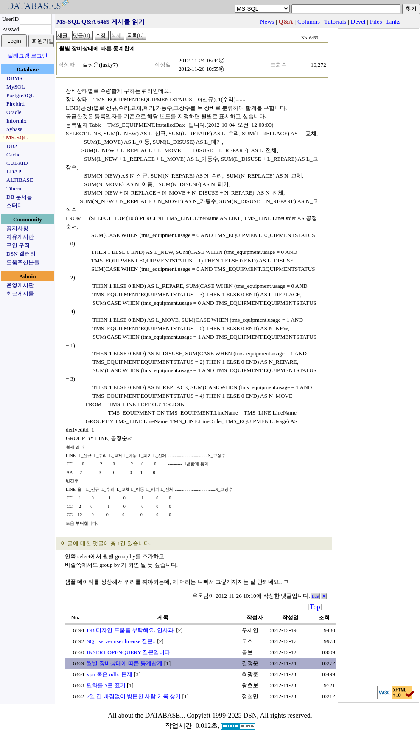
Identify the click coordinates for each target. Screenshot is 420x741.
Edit (315, 596)
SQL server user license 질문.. (121, 641)
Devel (358, 21)
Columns (308, 21)
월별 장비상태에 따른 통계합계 (124, 663)
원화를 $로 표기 (106, 685)
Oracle (14, 112)
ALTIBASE (19, 180)
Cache (13, 154)
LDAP (13, 171)
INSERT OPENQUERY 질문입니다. (129, 652)
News (267, 21)
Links (393, 21)
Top (315, 606)
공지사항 (17, 228)
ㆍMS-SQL (14, 137)
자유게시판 (20, 237)
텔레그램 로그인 (28, 56)
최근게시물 (20, 293)
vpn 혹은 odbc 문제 (109, 674)
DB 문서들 (19, 197)
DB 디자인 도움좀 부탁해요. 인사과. (131, 630)
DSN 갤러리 (21, 254)
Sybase (14, 129)
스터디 (14, 205)
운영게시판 (20, 285)
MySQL (15, 87)
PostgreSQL (20, 95)
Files (376, 21)
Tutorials (335, 21)
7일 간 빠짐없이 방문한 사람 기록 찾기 (134, 696)
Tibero (13, 188)
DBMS (14, 78)
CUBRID (17, 163)
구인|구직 (18, 245)
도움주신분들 (22, 262)
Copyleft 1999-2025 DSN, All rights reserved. (249, 715)
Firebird (15, 103)
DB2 (11, 146)
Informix (16, 120)
